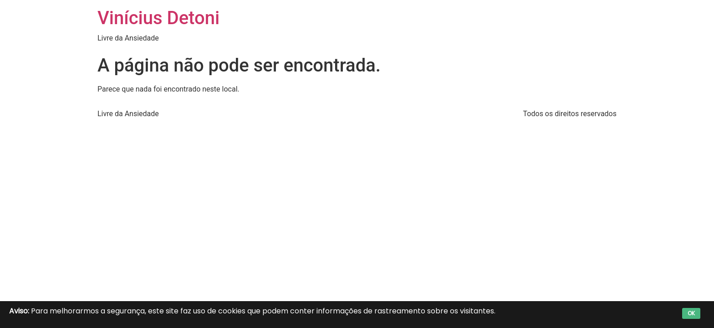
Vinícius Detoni (158, 18)
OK (691, 313)
